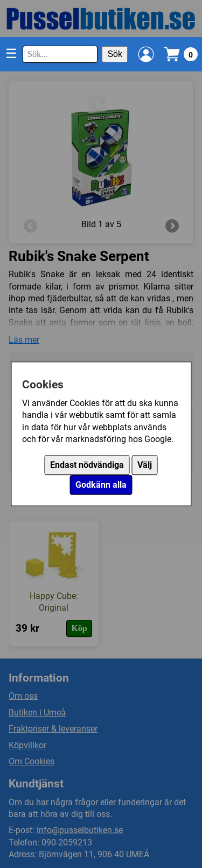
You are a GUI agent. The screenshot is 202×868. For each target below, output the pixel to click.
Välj (144, 465)
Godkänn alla (101, 485)
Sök (114, 54)
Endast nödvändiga (87, 465)
